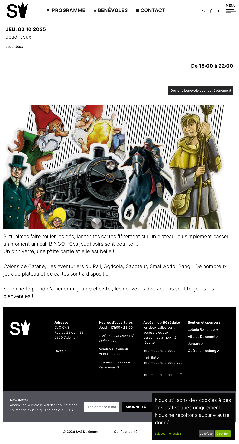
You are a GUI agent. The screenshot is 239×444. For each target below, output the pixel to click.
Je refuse (206, 433)
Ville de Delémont (201, 336)
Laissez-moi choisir (168, 433)
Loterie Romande (201, 329)
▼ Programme (65, 10)
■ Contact (150, 10)
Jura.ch (194, 344)
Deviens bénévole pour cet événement (200, 90)
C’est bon (222, 433)
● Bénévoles (111, 10)
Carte (58, 351)
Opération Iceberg (202, 351)
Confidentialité (125, 431)
